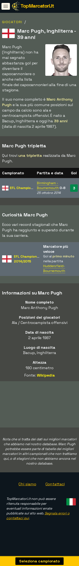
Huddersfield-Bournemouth (54, 268)
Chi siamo (27, 485)
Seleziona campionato (39, 561)
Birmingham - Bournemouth (48, 185)
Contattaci (55, 485)
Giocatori (12, 22)
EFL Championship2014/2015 (29, 259)
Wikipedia (46, 375)
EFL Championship (25, 188)
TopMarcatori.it (37, 6)
